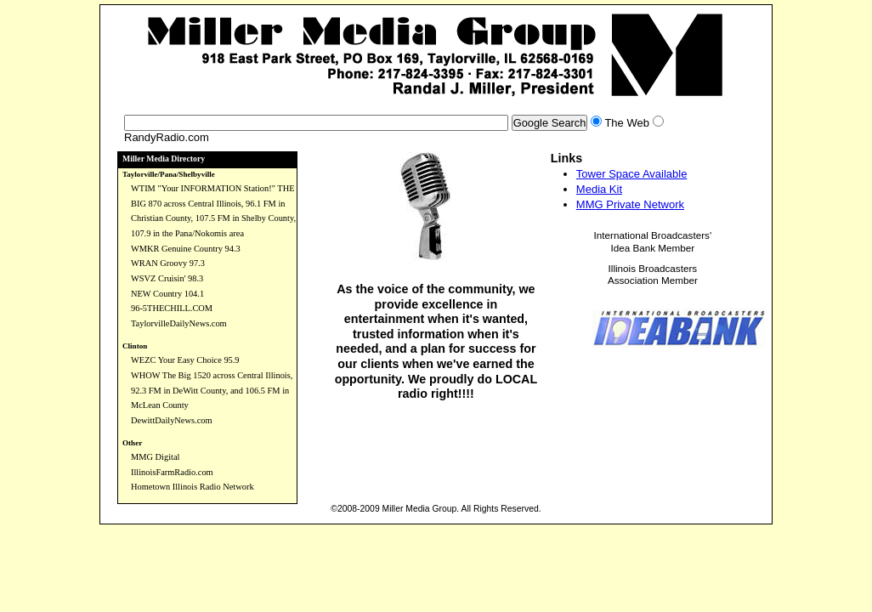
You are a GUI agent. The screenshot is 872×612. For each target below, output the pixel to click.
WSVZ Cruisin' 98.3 (167, 278)
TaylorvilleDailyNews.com (179, 323)
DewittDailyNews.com (171, 420)
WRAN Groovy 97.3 (168, 263)
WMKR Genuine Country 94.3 (186, 248)
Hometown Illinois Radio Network (192, 486)
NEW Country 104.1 (167, 293)
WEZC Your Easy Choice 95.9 (185, 360)
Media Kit (599, 189)
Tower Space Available (632, 173)
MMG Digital (155, 457)
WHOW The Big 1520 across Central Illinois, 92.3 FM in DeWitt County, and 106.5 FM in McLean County (211, 390)
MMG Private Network (630, 204)
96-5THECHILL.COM (171, 308)
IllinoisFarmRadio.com (172, 472)
